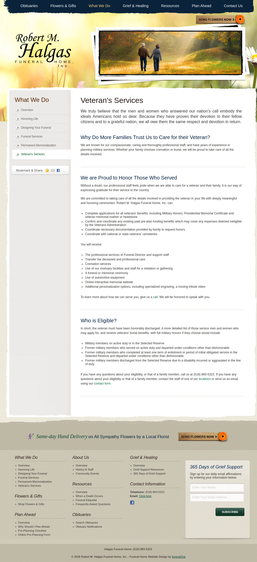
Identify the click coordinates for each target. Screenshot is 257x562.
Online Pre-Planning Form (34, 534)
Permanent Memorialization (38, 145)
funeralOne (178, 556)
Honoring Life (29, 119)
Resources (170, 6)
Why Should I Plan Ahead (34, 526)
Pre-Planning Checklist (32, 530)
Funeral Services (31, 136)
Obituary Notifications (89, 526)
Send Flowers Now (203, 437)
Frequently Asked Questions (93, 504)
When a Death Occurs (89, 496)
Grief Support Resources (148, 469)
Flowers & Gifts (63, 6)
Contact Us (233, 6)
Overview (27, 110)
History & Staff (85, 469)
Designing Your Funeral (36, 127)
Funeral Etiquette (86, 500)
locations (205, 379)
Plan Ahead (201, 6)
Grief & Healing (136, 6)
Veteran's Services (33, 154)
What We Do (99, 6)
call (155, 297)
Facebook (132, 503)
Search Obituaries (87, 522)
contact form (102, 383)
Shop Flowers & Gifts (31, 504)
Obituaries (29, 6)
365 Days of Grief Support (149, 473)
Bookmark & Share (40, 170)
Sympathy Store (220, 20)
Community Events (87, 473)
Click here (145, 496)
